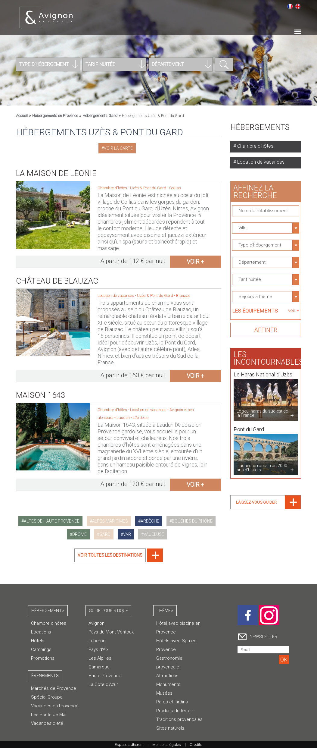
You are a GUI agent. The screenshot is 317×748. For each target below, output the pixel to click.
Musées (164, 693)
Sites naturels (170, 728)
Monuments (168, 684)
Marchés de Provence (53, 688)
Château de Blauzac (57, 275)
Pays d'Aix (98, 649)
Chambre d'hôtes (254, 146)
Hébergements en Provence (55, 115)
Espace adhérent (129, 744)
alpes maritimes (110, 521)
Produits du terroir (174, 710)
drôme (79, 534)
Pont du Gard (249, 424)
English (298, 6)
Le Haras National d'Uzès (263, 369)
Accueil (22, 115)
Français (290, 6)
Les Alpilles (100, 658)
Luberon (97, 640)
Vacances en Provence (55, 706)
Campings (41, 649)
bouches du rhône (192, 521)
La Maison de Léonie (56, 173)
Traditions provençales (179, 719)
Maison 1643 (40, 389)
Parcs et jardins (172, 702)
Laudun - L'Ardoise (132, 412)
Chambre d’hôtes (48, 623)
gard (104, 534)
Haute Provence (105, 675)
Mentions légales (166, 744)
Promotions (42, 658)
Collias (175, 188)
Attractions (167, 675)
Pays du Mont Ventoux (111, 632)
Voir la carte (118, 148)
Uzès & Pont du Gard (148, 188)
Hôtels (37, 640)
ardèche (150, 521)
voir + (195, 261)
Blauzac (183, 290)
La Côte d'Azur (103, 684)
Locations (41, 632)
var (127, 534)
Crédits (196, 744)
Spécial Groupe (47, 697)
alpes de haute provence (51, 521)
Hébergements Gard (99, 115)
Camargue (99, 667)
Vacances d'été (47, 723)
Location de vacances (260, 162)
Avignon (96, 623)
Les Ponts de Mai (48, 714)
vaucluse (154, 534)
